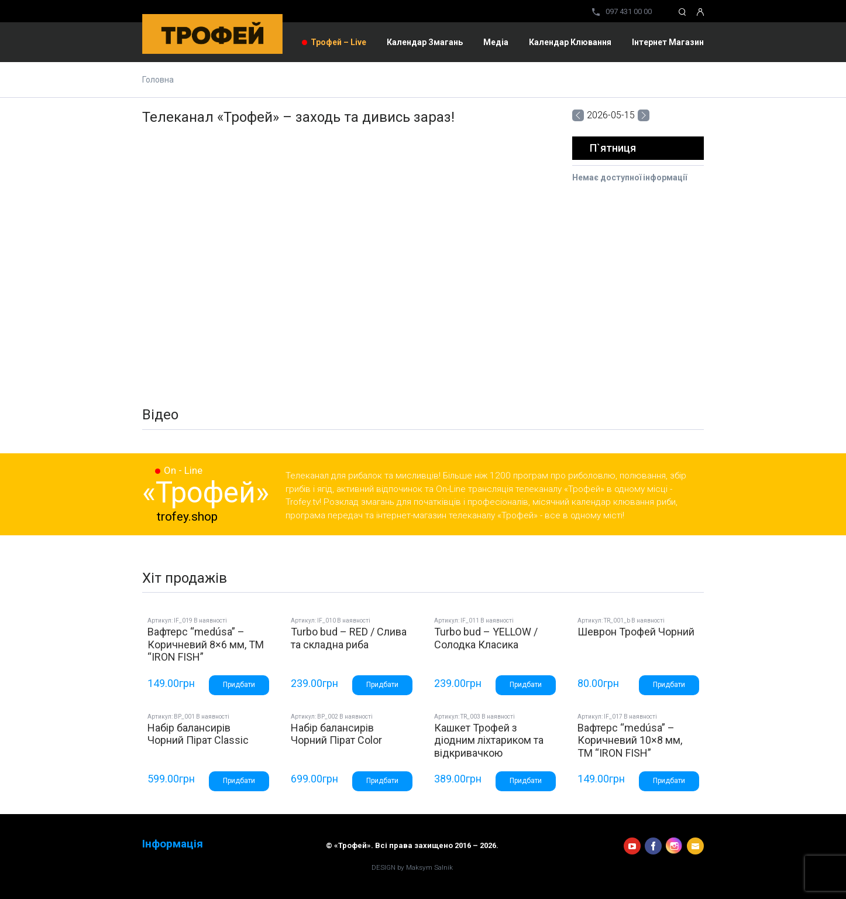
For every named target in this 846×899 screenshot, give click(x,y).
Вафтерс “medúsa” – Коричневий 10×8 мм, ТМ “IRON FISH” (629, 740)
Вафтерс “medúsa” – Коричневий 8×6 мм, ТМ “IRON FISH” (205, 644)
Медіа (495, 42)
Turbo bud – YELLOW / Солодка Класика (486, 638)
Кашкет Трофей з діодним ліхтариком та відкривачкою (489, 740)
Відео (160, 414)
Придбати (239, 685)
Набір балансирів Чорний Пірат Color (336, 734)
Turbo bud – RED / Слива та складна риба (349, 638)
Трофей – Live (338, 42)
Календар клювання (570, 42)
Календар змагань (425, 42)
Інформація (172, 844)
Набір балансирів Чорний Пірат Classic (198, 734)
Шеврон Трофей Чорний (635, 631)
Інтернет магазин (668, 42)
